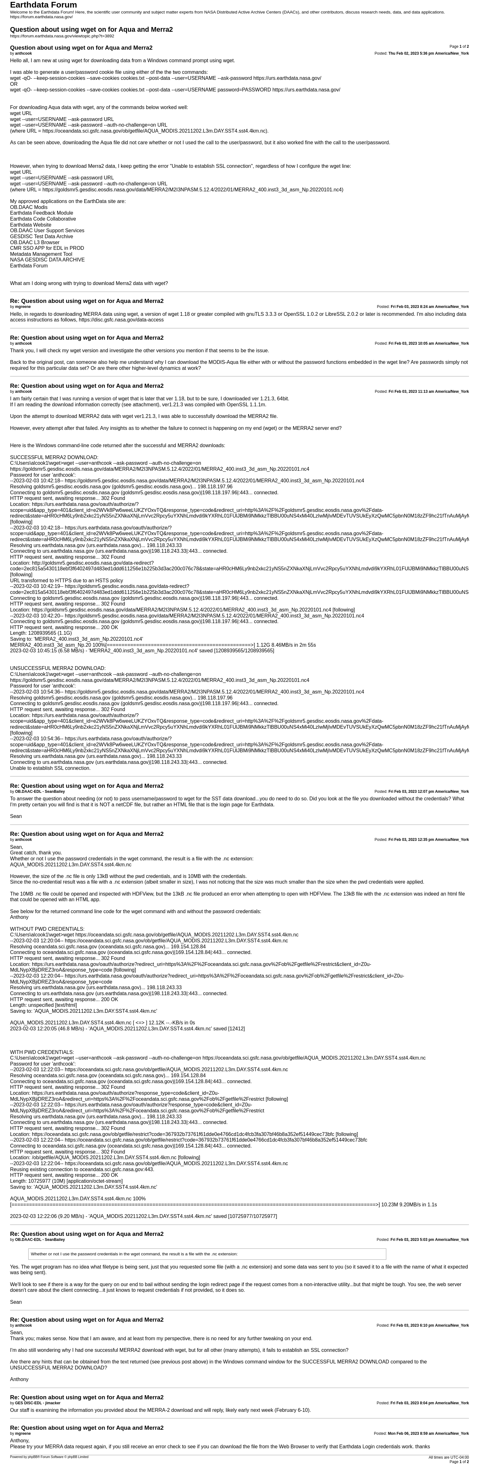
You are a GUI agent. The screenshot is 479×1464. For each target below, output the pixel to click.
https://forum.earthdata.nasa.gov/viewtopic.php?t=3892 (62, 36)
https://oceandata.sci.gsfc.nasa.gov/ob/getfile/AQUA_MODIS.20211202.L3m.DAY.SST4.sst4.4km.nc (154, 131)
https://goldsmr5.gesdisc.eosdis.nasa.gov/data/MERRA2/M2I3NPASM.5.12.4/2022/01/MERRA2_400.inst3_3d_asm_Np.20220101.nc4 (192, 189)
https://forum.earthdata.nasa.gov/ (41, 16)
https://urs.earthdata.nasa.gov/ (287, 78)
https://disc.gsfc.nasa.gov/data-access (121, 319)
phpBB (33, 1457)
